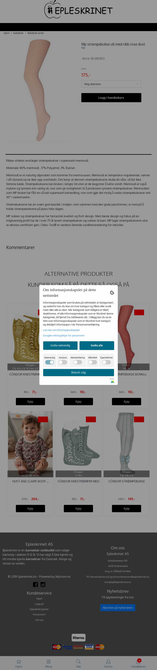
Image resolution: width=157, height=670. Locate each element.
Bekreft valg (78, 372)
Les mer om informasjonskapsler (61, 330)
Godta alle (97, 345)
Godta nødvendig (60, 345)
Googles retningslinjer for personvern (64, 335)
